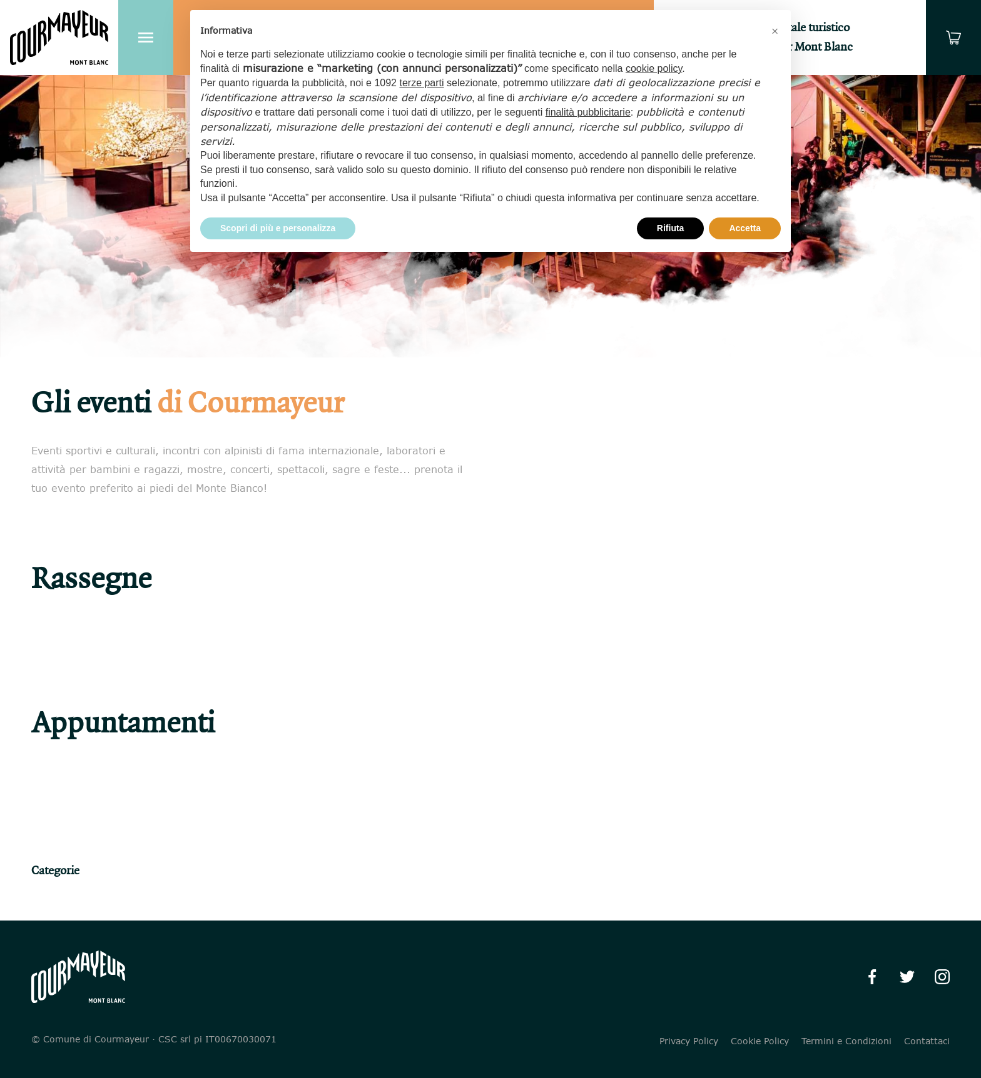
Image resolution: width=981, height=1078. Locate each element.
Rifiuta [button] (670, 228)
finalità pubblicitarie (588, 112)
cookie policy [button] (654, 68)
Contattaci (927, 1041)
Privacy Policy (688, 1041)
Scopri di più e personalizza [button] (277, 228)
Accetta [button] (745, 228)
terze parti (421, 82)
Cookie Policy (760, 1041)
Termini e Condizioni (846, 1041)
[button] (775, 30)
